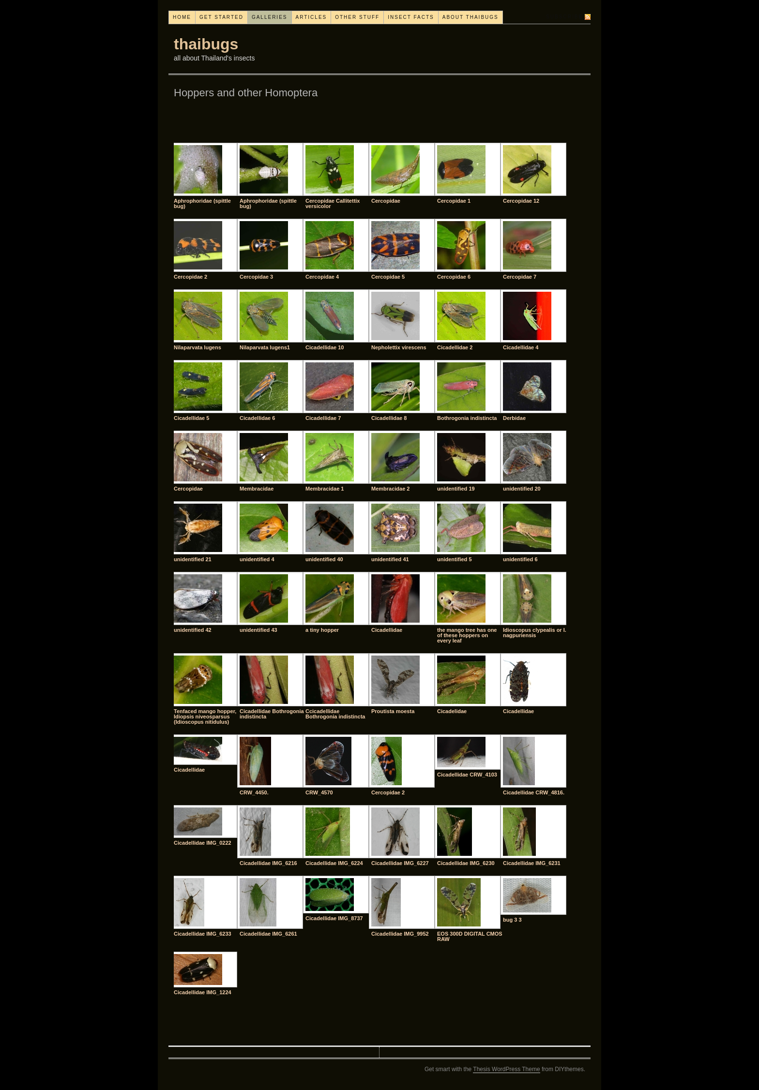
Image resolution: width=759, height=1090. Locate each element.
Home (182, 17)
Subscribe (564, 16)
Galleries (270, 17)
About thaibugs (470, 17)
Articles (311, 17)
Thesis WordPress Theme (506, 1069)
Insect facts (411, 17)
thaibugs (206, 44)
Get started (221, 17)
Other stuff (357, 17)
